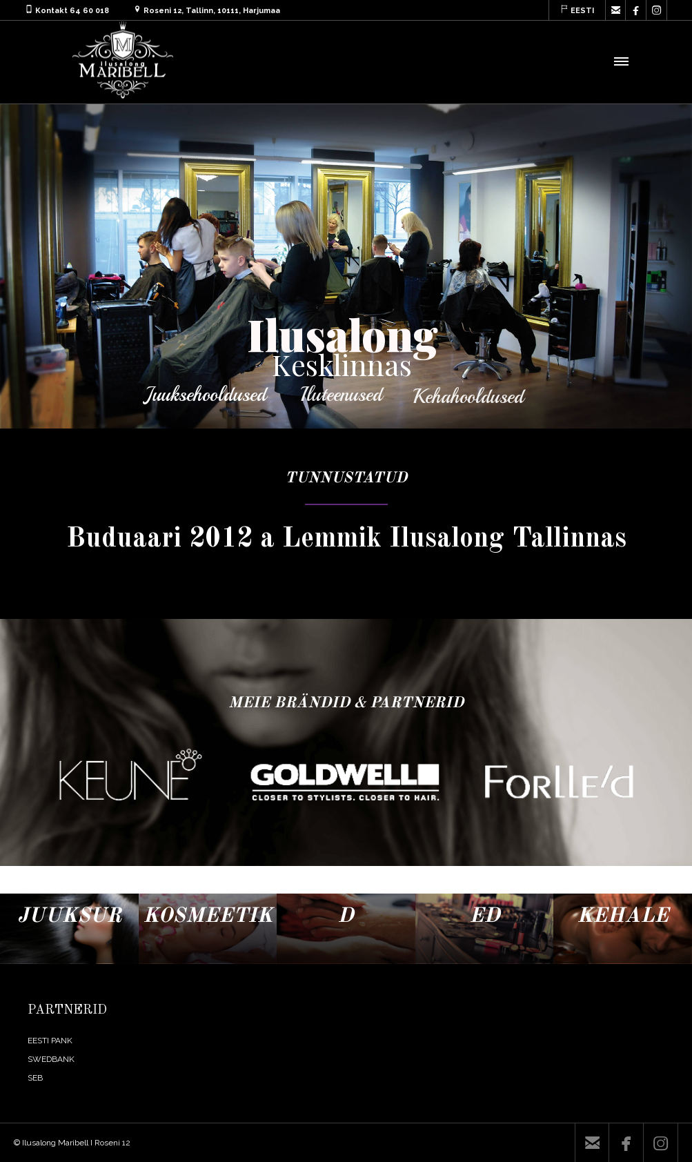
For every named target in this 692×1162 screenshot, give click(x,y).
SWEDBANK (51, 1059)
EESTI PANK (50, 1040)
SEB (35, 1078)
